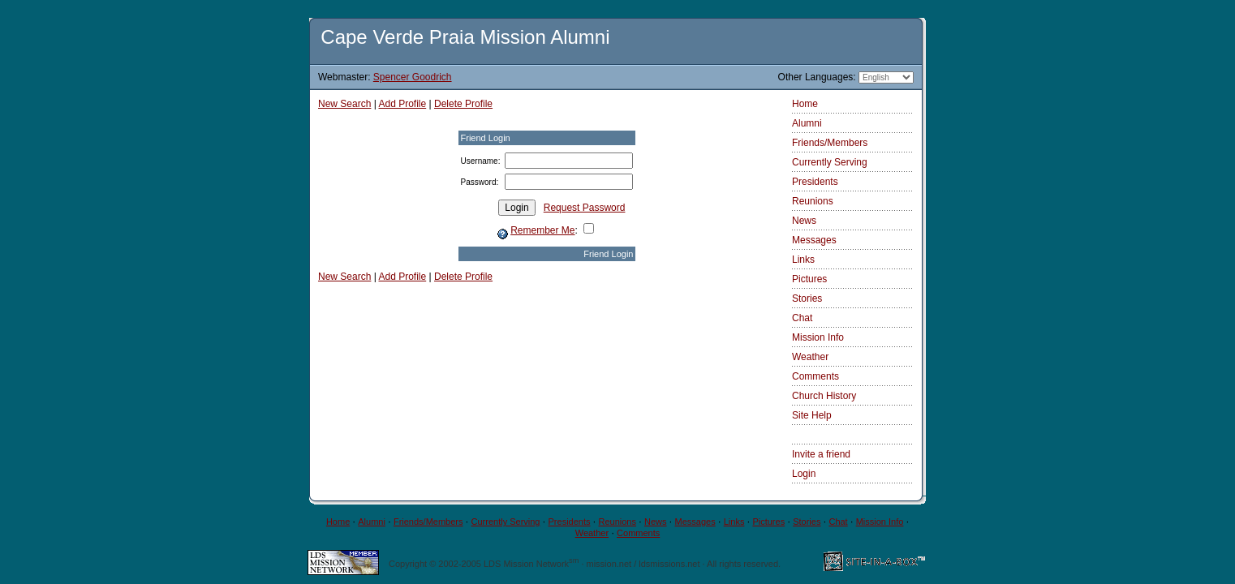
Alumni (807, 123)
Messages (814, 240)
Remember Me (542, 230)
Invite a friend (821, 454)
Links (803, 259)
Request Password (585, 207)
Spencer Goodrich (412, 77)
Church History (824, 396)
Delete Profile (463, 104)
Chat (802, 318)
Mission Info (818, 337)
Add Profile (403, 104)
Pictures (809, 279)
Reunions (812, 201)
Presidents (815, 181)
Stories (807, 298)
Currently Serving (829, 162)
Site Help (812, 415)
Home (805, 104)
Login (803, 473)
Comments (815, 376)
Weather (810, 357)
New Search (344, 104)
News (804, 220)
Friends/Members (829, 142)
